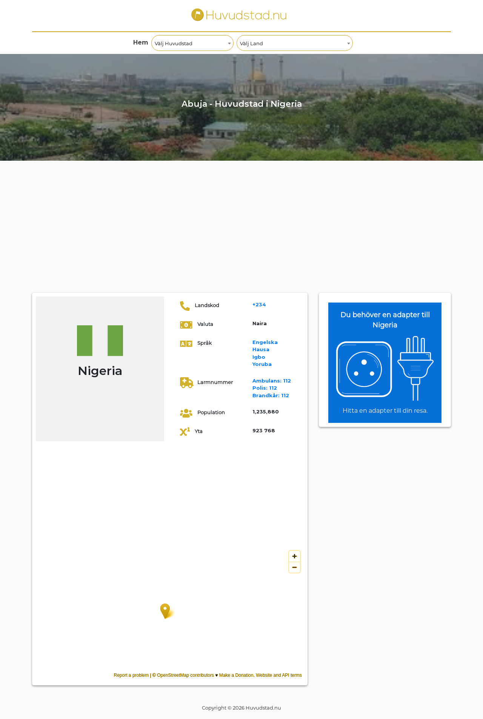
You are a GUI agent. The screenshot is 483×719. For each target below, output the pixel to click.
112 (271, 381)
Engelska (265, 342)
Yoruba (262, 364)
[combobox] (192, 43)
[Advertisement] (241, 236)
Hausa (260, 349)
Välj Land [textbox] (251, 43)
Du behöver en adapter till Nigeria (385, 320)
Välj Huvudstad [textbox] (173, 43)
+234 (259, 304)
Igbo (258, 357)
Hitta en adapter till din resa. (385, 410)
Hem (140, 42)
